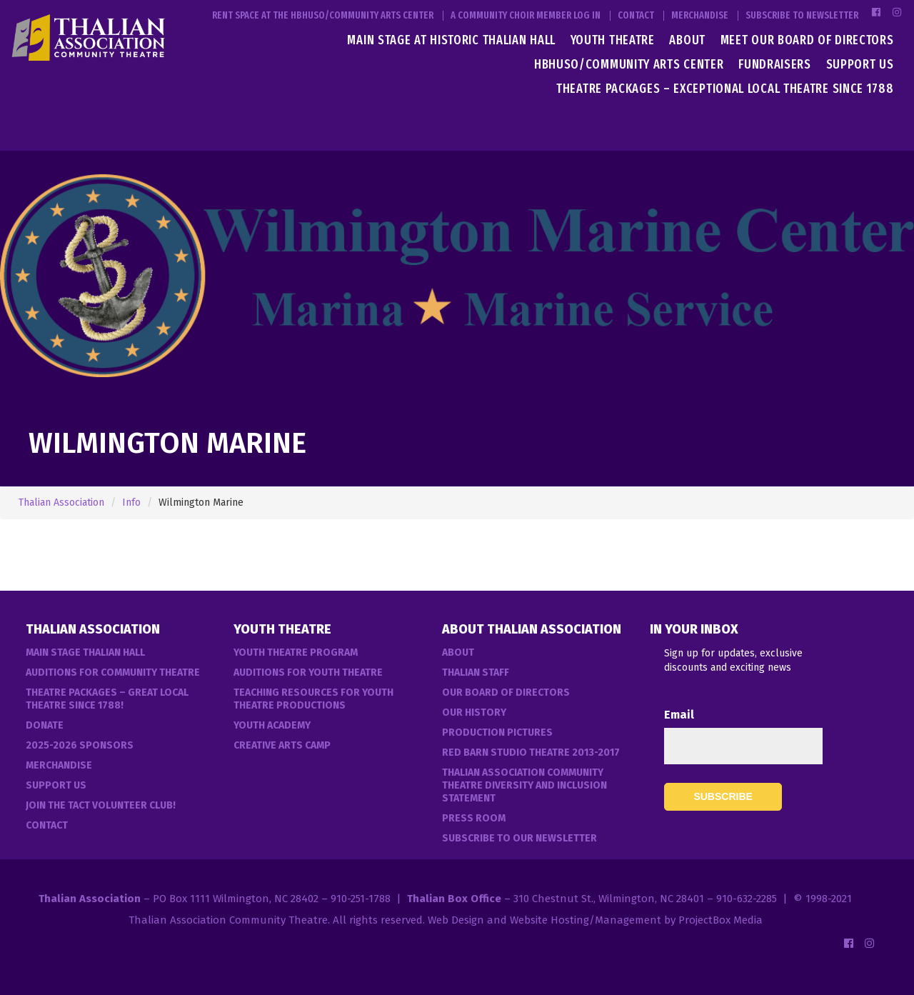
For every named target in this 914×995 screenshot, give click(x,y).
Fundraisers (774, 64)
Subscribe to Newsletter (801, 16)
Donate (45, 725)
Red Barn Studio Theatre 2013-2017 (531, 752)
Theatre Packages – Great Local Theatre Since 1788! (107, 698)
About (687, 40)
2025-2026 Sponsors (80, 745)
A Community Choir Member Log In (526, 16)
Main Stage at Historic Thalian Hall (451, 40)
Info (131, 502)
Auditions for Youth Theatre (308, 672)
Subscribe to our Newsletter (519, 838)
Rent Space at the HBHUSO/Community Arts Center (322, 16)
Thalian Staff (475, 672)
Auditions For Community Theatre (113, 672)
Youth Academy (272, 725)
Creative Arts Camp (282, 745)
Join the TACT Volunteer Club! (101, 805)
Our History (474, 712)
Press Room (474, 818)
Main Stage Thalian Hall (85, 652)
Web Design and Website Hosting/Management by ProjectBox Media (595, 920)
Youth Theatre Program (295, 652)
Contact (636, 16)
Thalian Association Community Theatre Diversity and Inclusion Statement (524, 785)
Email (679, 714)
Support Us (860, 64)
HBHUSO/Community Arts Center (629, 64)
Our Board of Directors (506, 692)
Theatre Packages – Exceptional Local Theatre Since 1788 (725, 88)
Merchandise (699, 16)
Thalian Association (61, 502)
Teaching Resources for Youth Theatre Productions (313, 698)
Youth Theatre (613, 40)
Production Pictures (497, 732)
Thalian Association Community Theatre (228, 920)
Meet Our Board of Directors (807, 40)
